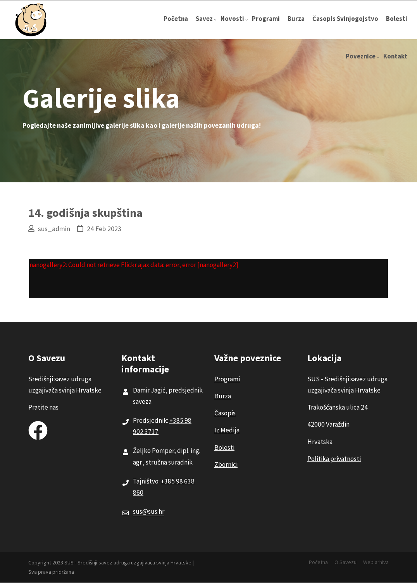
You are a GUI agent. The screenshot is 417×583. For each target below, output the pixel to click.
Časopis (225, 413)
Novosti (234, 26)
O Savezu (345, 562)
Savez (206, 26)
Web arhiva (376, 562)
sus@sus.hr (148, 511)
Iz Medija (227, 430)
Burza (296, 19)
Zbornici (226, 464)
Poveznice (362, 63)
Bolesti (396, 19)
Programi (266, 19)
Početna (176, 19)
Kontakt (395, 56)
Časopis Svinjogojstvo (345, 19)
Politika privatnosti (334, 458)
